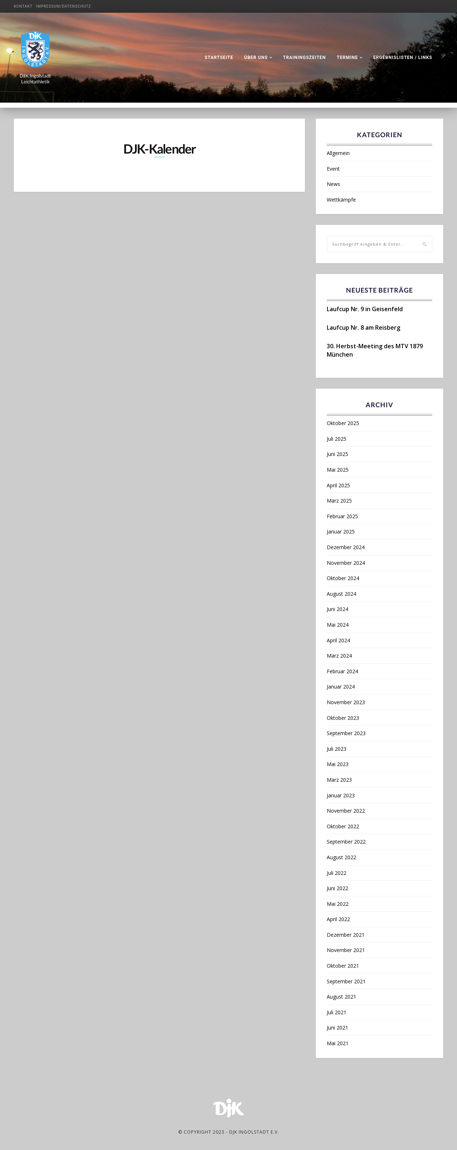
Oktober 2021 (343, 965)
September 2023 (346, 733)
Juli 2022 (336, 872)
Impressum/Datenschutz (63, 6)
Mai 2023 (338, 764)
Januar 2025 (341, 531)
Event (333, 168)
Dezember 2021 (346, 934)
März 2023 (339, 779)
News (333, 184)
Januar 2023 (341, 795)
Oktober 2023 (343, 717)
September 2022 (346, 841)
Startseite (218, 57)
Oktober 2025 (343, 423)
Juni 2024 (337, 609)
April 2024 (338, 640)
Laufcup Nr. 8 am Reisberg (363, 328)
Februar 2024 (342, 671)
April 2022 (338, 919)
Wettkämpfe (341, 199)
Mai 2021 (338, 1043)
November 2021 (346, 950)
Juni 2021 (337, 1027)
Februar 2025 (342, 516)
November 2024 (346, 562)
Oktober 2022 (343, 826)
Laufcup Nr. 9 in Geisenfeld (365, 309)
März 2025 (339, 500)
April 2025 (338, 485)
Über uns (256, 57)
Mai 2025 (338, 469)
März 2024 (339, 655)
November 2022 (346, 810)
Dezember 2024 (346, 547)
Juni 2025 (337, 454)
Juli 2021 (336, 1012)
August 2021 (341, 996)
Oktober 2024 (343, 578)
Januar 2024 (341, 686)
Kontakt (23, 6)
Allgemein (338, 153)
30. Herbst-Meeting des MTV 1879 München (375, 350)
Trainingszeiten (304, 57)
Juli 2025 (336, 438)
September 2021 (346, 981)
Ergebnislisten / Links (402, 57)
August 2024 (341, 593)
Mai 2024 (338, 624)
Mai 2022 (338, 903)
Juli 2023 (336, 748)
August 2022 (341, 857)
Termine (347, 57)
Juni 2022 (337, 888)
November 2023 (346, 702)
